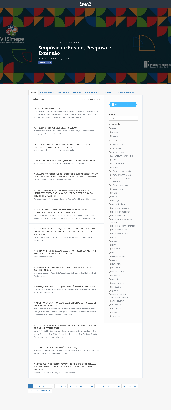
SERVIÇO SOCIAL (116, 305)
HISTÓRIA (113, 253)
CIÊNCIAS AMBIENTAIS (118, 185)
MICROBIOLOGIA (116, 272)
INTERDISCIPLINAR (117, 256)
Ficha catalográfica (123, 104)
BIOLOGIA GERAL (116, 164)
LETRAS (113, 260)
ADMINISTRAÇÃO (116, 144)
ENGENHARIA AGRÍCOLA (119, 208)
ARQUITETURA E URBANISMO (121, 156)
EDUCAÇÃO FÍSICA (117, 204)
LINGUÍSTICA (115, 264)
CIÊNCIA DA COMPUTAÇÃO (120, 171)
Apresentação (47, 92)
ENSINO (113, 237)
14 (92, 386)
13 (86, 386)
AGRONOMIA (115, 148)
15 (97, 386)
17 (108, 386)
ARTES (112, 160)
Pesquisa (113, 136)
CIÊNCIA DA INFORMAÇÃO (120, 175)
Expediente (63, 92)
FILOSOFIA (114, 241)
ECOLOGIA (114, 197)
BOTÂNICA (114, 167)
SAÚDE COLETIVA (116, 301)
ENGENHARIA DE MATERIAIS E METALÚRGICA (121, 220)
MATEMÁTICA (115, 268)
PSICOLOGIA (115, 287)
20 (124, 386)
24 (36, 390)
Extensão (113, 132)
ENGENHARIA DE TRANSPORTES (122, 226)
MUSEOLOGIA (115, 275)
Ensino (112, 128)
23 (31, 390)
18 (113, 386)
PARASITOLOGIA (116, 283)
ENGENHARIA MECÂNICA (119, 234)
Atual (33, 92)
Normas (77, 92)
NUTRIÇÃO (114, 279)
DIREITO (113, 193)
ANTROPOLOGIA (116, 152)
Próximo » (45, 390)
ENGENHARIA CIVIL (117, 216)
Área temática (92, 92)
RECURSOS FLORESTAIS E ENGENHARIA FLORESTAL (119, 295)
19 (119, 386)
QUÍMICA (113, 291)
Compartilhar (45, 63)
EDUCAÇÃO (114, 200)
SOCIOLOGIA (115, 308)
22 (135, 386)
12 (81, 386)
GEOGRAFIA (114, 249)
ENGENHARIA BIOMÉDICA (119, 212)
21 (130, 386)
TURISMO (113, 312)
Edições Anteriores (125, 92)
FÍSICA (112, 245)
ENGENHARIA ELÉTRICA (118, 230)
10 (70, 386)
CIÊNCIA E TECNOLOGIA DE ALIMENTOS (120, 180)
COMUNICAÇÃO (116, 189)
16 (103, 386)
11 (76, 386)
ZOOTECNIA (115, 316)
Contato (107, 92)
